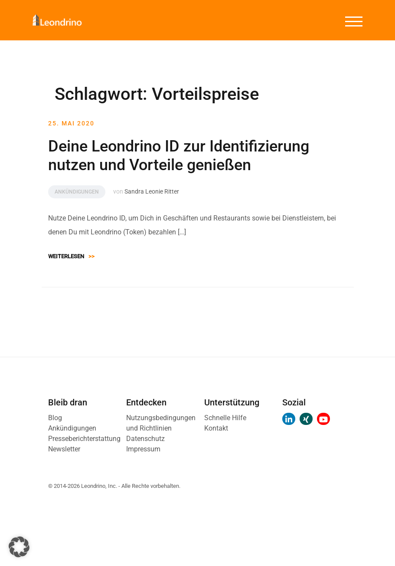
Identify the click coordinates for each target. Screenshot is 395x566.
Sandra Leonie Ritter (151, 191)
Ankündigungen (77, 192)
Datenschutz (145, 438)
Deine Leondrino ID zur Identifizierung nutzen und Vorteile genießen (178, 155)
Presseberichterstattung (84, 438)
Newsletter (64, 449)
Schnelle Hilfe (225, 418)
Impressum (143, 449)
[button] (19, 547)
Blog (55, 418)
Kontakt (216, 428)
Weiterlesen (71, 256)
